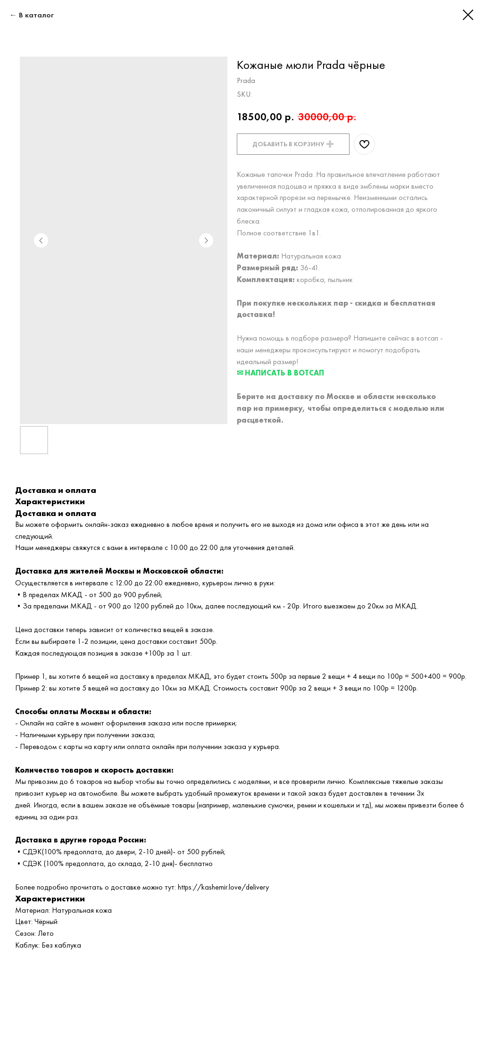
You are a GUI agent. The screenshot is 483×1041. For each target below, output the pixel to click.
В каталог (36, 15)
